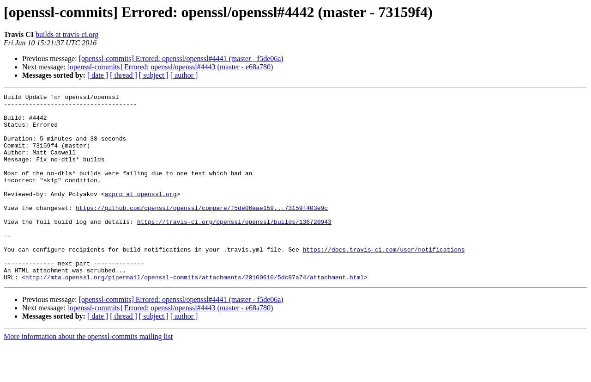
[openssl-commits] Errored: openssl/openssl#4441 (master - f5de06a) (181, 58)
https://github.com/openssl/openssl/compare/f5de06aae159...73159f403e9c (202, 231)
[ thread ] (123, 75)
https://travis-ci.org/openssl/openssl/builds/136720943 (234, 248)
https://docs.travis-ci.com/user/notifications (383, 281)
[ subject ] (154, 75)
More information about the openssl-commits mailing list (88, 374)
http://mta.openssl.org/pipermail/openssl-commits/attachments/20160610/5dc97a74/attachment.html (194, 314)
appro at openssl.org (140, 214)
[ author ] (184, 75)
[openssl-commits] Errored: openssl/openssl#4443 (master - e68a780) (170, 67)
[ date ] (97, 75)
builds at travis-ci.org (67, 34)
